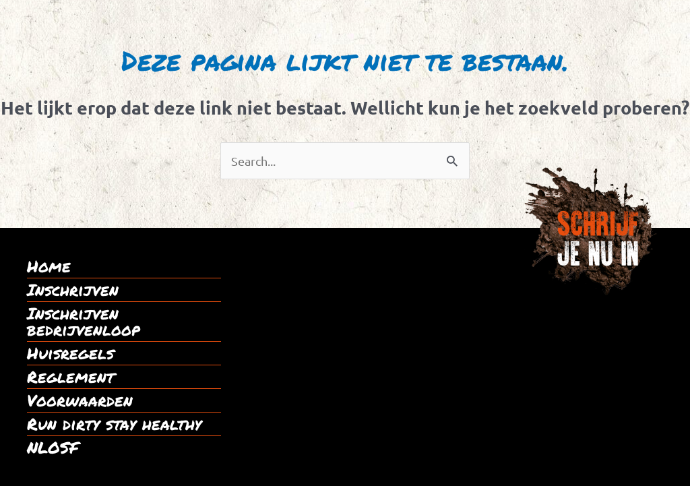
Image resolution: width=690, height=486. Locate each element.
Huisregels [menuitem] (70, 353)
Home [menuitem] (49, 266)
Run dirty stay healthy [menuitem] (114, 424)
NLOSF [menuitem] (53, 447)
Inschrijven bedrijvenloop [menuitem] (83, 321)
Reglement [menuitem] (71, 376)
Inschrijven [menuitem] (73, 289)
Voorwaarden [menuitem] (80, 400)
